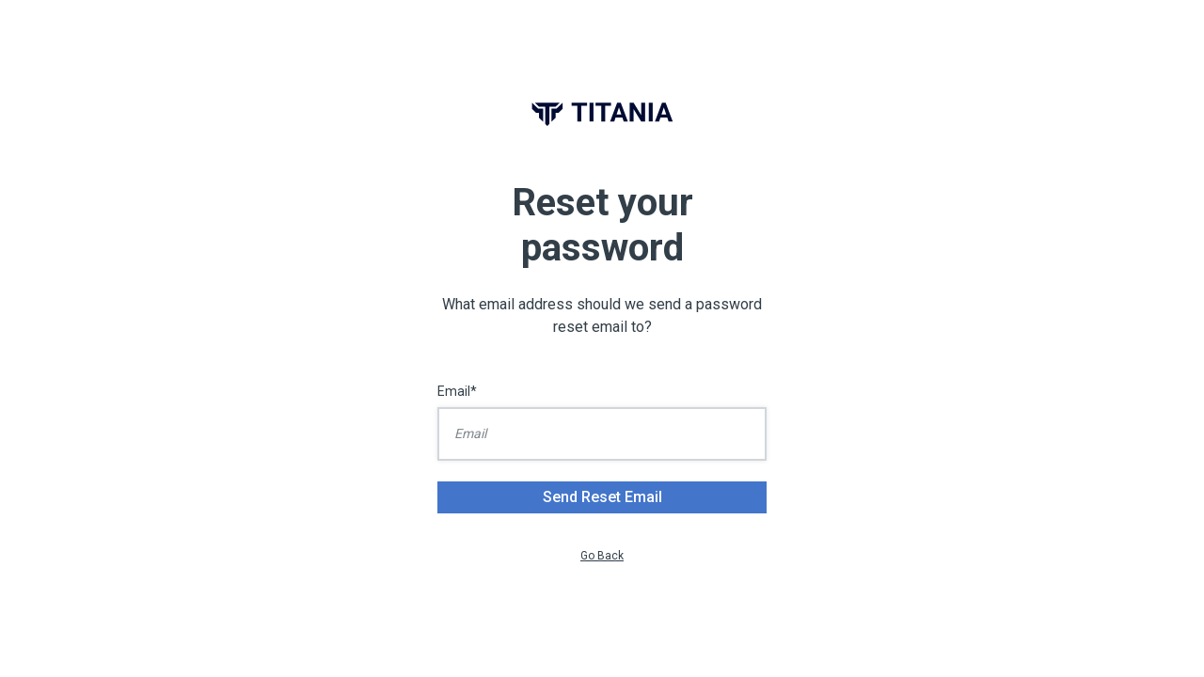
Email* (457, 391)
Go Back (602, 555)
